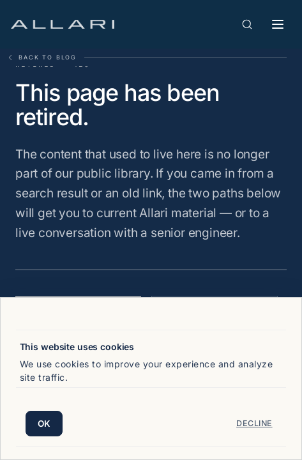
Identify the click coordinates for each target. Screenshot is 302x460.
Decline (254, 423)
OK (44, 423)
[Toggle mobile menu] (278, 24)
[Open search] (247, 24)
